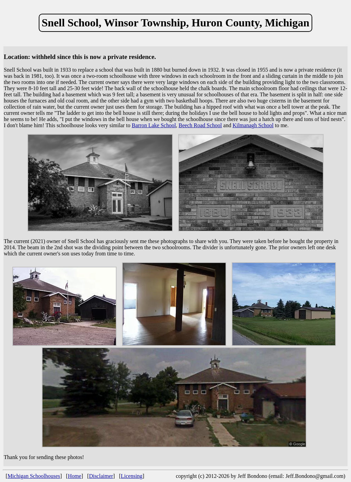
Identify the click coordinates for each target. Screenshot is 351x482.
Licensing (132, 476)
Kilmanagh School (253, 125)
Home (74, 476)
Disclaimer (101, 476)
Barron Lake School (154, 125)
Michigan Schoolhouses (34, 476)
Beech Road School (200, 125)
